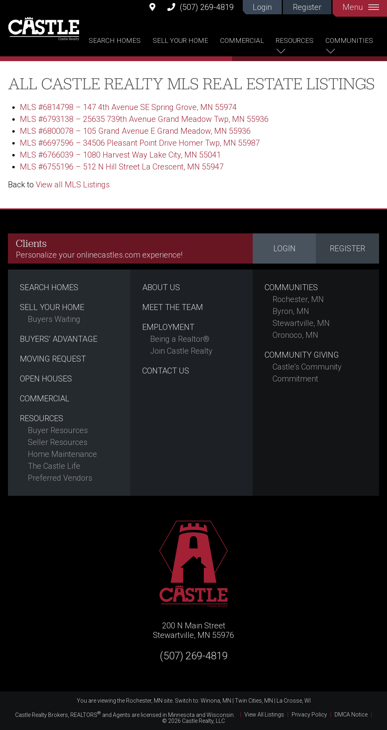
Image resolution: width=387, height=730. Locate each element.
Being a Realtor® (179, 339)
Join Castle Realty (181, 351)
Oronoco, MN (295, 335)
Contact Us (165, 371)
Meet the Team (172, 307)
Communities (349, 40)
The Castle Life (54, 466)
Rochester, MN (298, 299)
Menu (360, 7)
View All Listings (264, 714)
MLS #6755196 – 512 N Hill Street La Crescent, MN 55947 (122, 166)
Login (262, 7)
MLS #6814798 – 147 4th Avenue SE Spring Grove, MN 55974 (128, 107)
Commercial (242, 40)
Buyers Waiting (54, 319)
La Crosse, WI (294, 700)
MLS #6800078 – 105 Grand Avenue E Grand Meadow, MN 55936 (135, 131)
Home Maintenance (62, 454)
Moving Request (53, 359)
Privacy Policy (309, 714)
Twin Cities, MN (254, 700)
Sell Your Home (180, 40)
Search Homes (115, 40)
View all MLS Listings (73, 184)
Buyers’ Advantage (58, 339)
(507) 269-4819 (200, 6)
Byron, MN (291, 311)
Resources (294, 40)
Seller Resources (57, 442)
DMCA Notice (351, 714)
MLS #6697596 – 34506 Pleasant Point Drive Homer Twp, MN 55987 (140, 143)
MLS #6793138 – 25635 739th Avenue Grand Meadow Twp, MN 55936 (144, 119)
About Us (161, 287)
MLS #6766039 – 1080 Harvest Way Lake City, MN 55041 (120, 155)
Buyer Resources (58, 430)
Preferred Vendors (60, 478)
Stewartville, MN (301, 323)
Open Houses (46, 378)
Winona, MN (216, 700)
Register (307, 7)
